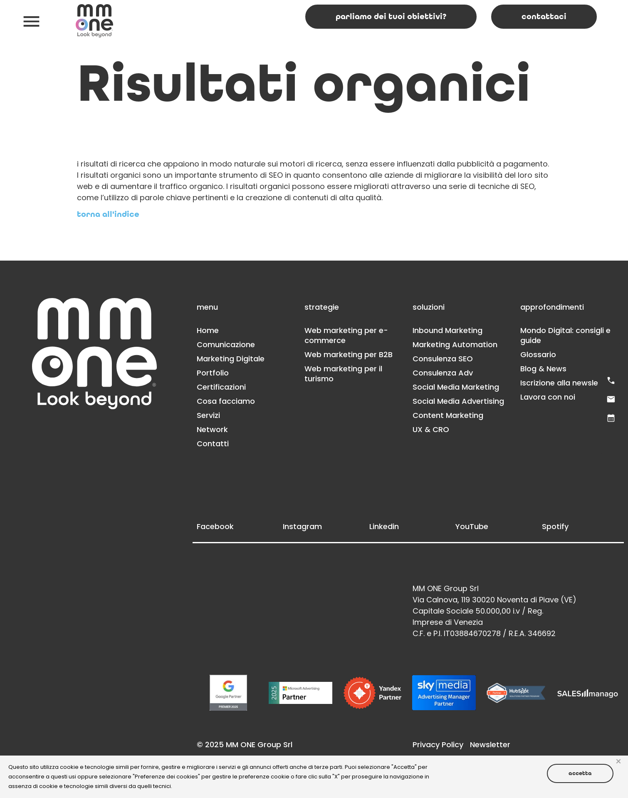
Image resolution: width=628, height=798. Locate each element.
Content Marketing (448, 415)
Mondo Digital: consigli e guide (565, 335)
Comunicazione (226, 344)
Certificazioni (221, 387)
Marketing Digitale (231, 358)
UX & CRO (431, 429)
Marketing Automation (455, 344)
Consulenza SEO (443, 358)
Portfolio (213, 373)
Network (212, 429)
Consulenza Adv (443, 373)
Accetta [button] (580, 773)
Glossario (538, 354)
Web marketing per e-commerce (346, 335)
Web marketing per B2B (348, 354)
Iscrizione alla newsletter (566, 383)
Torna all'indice (108, 214)
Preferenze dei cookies (166, 777)
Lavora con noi (547, 397)
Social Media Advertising (458, 401)
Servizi (208, 415)
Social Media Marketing (456, 387)
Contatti (213, 443)
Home (208, 330)
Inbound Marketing (447, 330)
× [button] (618, 762)
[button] (31, 21)
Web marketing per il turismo (343, 373)
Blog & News (543, 368)
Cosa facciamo (226, 401)
